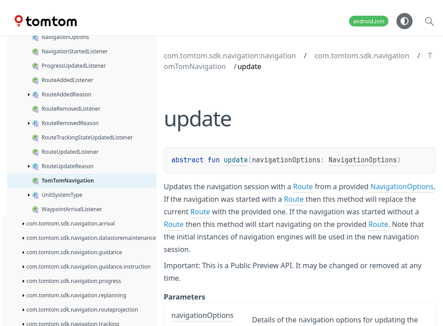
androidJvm (368, 21)
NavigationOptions (362, 160)
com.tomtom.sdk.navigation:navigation (230, 56)
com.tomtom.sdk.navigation (362, 56)
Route (303, 186)
